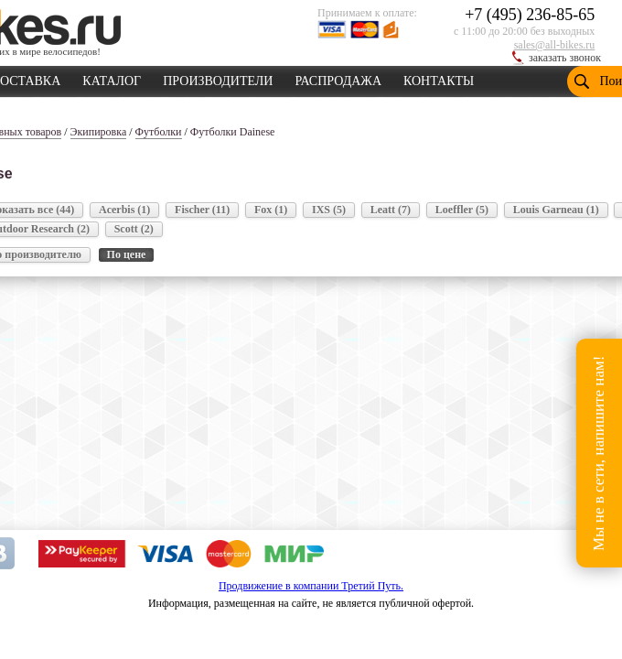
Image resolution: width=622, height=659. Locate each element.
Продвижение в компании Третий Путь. (311, 585)
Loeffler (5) (461, 209)
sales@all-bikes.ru (554, 44)
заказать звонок (565, 57)
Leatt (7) (390, 209)
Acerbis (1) (124, 209)
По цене (126, 254)
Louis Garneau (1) (556, 209)
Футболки (158, 131)
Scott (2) (134, 228)
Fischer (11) (202, 209)
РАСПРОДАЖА (338, 77)
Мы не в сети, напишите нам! (598, 452)
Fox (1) (270, 209)
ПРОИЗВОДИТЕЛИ (218, 77)
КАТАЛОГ (111, 77)
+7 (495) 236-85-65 (530, 14)
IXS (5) (329, 209)
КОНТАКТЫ (438, 77)
